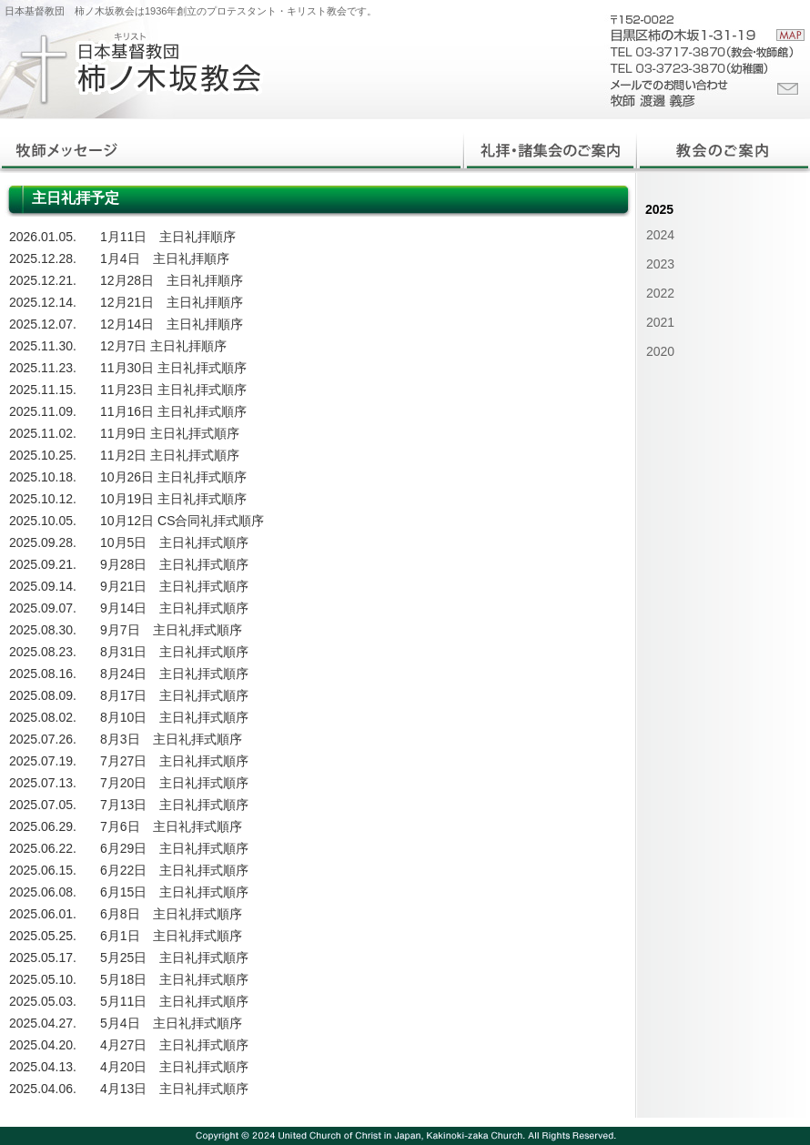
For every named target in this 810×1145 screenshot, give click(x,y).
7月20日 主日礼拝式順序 (174, 782)
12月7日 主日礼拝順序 (163, 346)
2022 (660, 293)
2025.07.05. (42, 804)
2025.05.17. (42, 957)
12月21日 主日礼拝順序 (171, 302)
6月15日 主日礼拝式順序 (174, 892)
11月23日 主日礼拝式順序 (173, 389)
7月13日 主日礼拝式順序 (174, 804)
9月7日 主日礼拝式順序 (171, 630)
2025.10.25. (42, 455)
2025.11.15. (42, 389)
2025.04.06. (42, 1088)
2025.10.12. (42, 498)
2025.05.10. (42, 979)
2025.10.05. (42, 520)
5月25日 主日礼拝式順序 (174, 957)
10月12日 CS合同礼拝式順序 (182, 520)
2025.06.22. (42, 848)
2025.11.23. (42, 367)
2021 (660, 322)
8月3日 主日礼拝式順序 (171, 739)
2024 (660, 235)
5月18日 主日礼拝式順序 (174, 979)
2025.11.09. (42, 411)
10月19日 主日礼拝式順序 (173, 498)
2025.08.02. (42, 717)
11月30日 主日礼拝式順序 (173, 367)
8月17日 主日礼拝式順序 (174, 695)
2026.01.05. (42, 236)
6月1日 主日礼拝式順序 (171, 935)
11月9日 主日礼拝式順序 (169, 433)
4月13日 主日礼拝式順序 (174, 1088)
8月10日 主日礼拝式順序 (174, 717)
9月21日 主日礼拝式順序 (174, 586)
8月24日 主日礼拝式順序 (174, 673)
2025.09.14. (42, 586)
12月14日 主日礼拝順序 (171, 324)
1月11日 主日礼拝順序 (168, 236)
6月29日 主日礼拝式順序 (174, 848)
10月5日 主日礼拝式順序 (174, 542)
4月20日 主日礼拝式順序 (174, 1066)
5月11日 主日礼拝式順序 (174, 1001)
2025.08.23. (42, 651)
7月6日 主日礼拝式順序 (171, 826)
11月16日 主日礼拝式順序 (173, 411)
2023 (660, 264)
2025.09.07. (42, 608)
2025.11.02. (42, 433)
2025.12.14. (42, 302)
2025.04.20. (42, 1045)
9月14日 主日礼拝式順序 (174, 608)
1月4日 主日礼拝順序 (164, 258)
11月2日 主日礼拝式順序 (169, 455)
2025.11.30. (42, 346)
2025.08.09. (42, 695)
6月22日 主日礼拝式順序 (174, 870)
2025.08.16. (42, 673)
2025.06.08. (42, 892)
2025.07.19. (42, 761)
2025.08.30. (42, 630)
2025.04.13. (42, 1066)
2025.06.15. (42, 870)
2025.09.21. (42, 564)
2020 (660, 351)
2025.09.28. (42, 542)
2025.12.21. (42, 280)
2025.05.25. (42, 935)
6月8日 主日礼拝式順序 (171, 914)
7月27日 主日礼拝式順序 (174, 761)
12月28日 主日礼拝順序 (171, 280)
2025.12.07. (42, 324)
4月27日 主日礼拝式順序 (174, 1045)
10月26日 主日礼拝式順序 (173, 477)
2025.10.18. (42, 477)
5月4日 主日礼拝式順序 (171, 1023)
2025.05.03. (42, 1001)
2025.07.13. (42, 782)
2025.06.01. (42, 914)
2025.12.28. (42, 258)
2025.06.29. (42, 826)
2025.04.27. (42, 1023)
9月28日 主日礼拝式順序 (174, 564)
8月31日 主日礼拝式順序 (174, 651)
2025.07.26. (42, 739)
